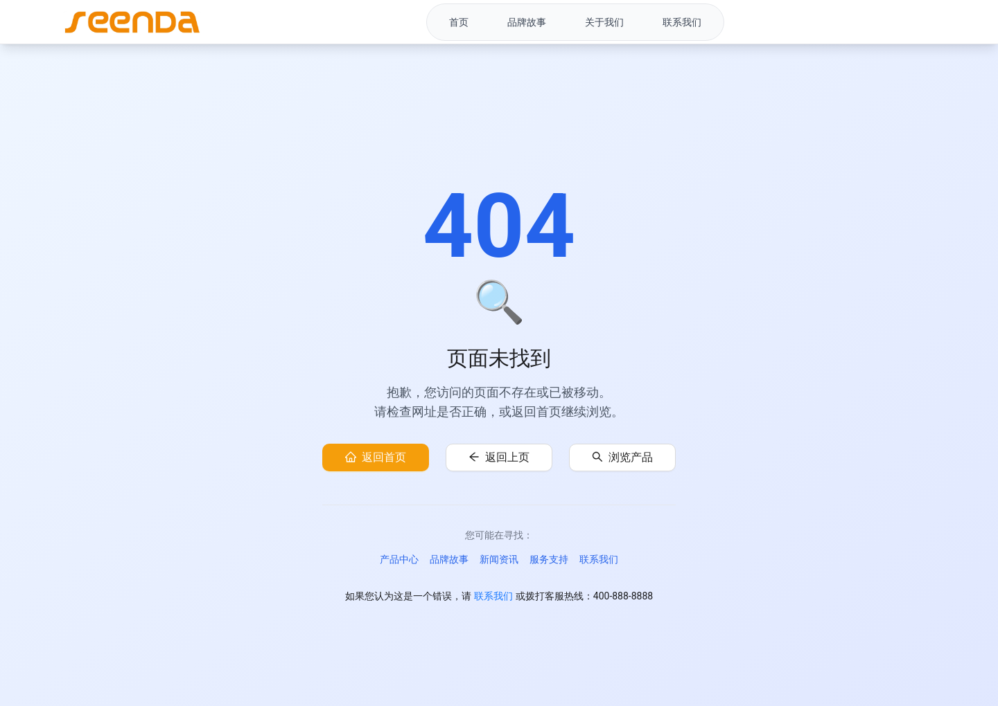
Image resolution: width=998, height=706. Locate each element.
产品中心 (399, 559)
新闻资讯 (499, 559)
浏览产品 (631, 457)
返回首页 (384, 457)
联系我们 (598, 559)
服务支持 (548, 559)
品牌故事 (449, 559)
